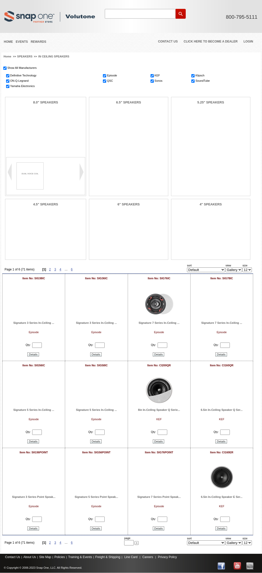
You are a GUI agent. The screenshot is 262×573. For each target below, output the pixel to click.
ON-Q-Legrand (19, 80)
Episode (112, 75)
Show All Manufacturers (22, 67)
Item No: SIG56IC (34, 365)
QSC (110, 80)
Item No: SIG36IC (96, 278)
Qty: (28, 345)
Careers (147, 557)
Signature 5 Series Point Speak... (96, 496)
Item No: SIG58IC (96, 365)
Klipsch (199, 75)
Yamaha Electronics (22, 86)
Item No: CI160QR (221, 365)
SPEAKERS (25, 56)
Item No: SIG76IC (159, 278)
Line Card (131, 557)
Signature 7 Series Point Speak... (159, 496)
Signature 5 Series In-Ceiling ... (33, 409)
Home (8, 42)
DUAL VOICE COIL (30, 174)
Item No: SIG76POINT (159, 452)
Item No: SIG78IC (221, 278)
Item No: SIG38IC (34, 278)
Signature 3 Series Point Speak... (33, 496)
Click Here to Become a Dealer (211, 41)
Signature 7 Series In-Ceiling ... (159, 322)
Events (22, 42)
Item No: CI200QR (159, 365)
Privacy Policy (167, 557)
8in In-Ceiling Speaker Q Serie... (159, 409)
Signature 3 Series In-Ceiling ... (33, 322)
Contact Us (168, 41)
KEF (157, 75)
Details (33, 354)
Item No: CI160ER (221, 452)
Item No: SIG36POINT (34, 452)
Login (248, 41)
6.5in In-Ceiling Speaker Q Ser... (221, 409)
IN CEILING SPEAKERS (53, 56)
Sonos (158, 80)
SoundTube (202, 80)
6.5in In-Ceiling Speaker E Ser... (221, 496)
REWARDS (38, 42)
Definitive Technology (23, 75)
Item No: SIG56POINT (96, 452)
